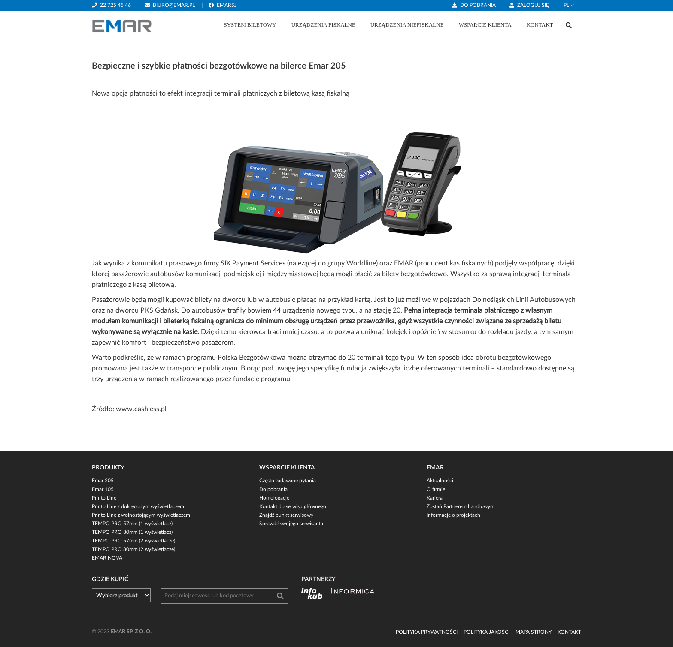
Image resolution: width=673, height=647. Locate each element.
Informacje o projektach (453, 515)
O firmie (436, 489)
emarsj (226, 5)
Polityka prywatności (427, 632)
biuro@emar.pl (174, 5)
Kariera (435, 497)
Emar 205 (103, 480)
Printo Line (104, 497)
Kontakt (540, 24)
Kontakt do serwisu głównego (292, 506)
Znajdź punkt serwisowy (286, 515)
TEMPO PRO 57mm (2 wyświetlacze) (133, 540)
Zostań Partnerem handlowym (460, 506)
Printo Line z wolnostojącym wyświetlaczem (141, 515)
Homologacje (274, 497)
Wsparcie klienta (485, 24)
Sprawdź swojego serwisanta (291, 523)
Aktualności (440, 480)
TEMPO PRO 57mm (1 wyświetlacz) (132, 523)
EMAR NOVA (107, 557)
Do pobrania (478, 5)
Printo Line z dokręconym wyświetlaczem (138, 506)
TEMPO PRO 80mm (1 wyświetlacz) (132, 532)
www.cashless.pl (141, 409)
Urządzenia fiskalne (323, 24)
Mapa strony (533, 632)
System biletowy (250, 24)
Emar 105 (103, 489)
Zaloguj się (533, 5)
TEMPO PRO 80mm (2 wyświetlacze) (133, 549)
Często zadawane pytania (287, 480)
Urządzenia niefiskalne (407, 24)
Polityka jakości (486, 632)
